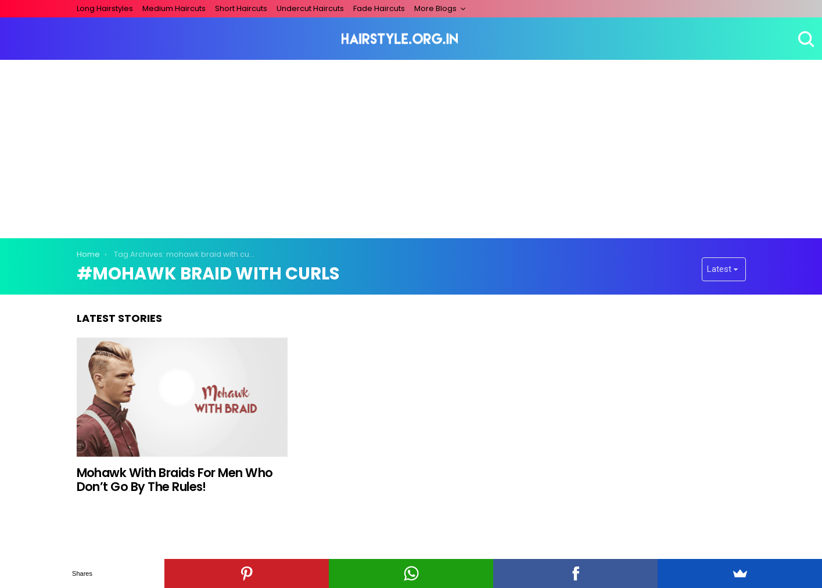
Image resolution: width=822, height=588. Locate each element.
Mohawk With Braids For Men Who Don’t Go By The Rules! (175, 479)
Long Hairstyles (105, 8)
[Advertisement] (411, 147)
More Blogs (435, 8)
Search (804, 38)
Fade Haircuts (379, 8)
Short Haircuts (241, 8)
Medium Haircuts (174, 8)
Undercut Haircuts (310, 8)
